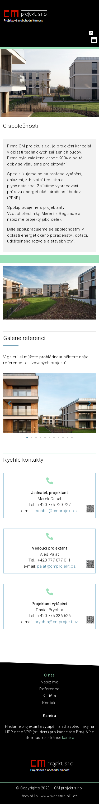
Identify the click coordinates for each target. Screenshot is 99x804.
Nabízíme (49, 682)
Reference (49, 689)
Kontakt (49, 702)
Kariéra (49, 696)
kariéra (68, 737)
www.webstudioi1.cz (59, 796)
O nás (49, 675)
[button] (94, 40)
